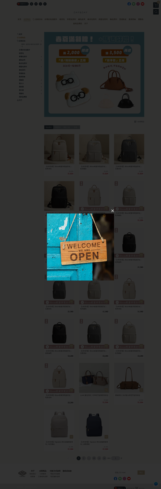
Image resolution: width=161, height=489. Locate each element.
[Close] (112, 211)
